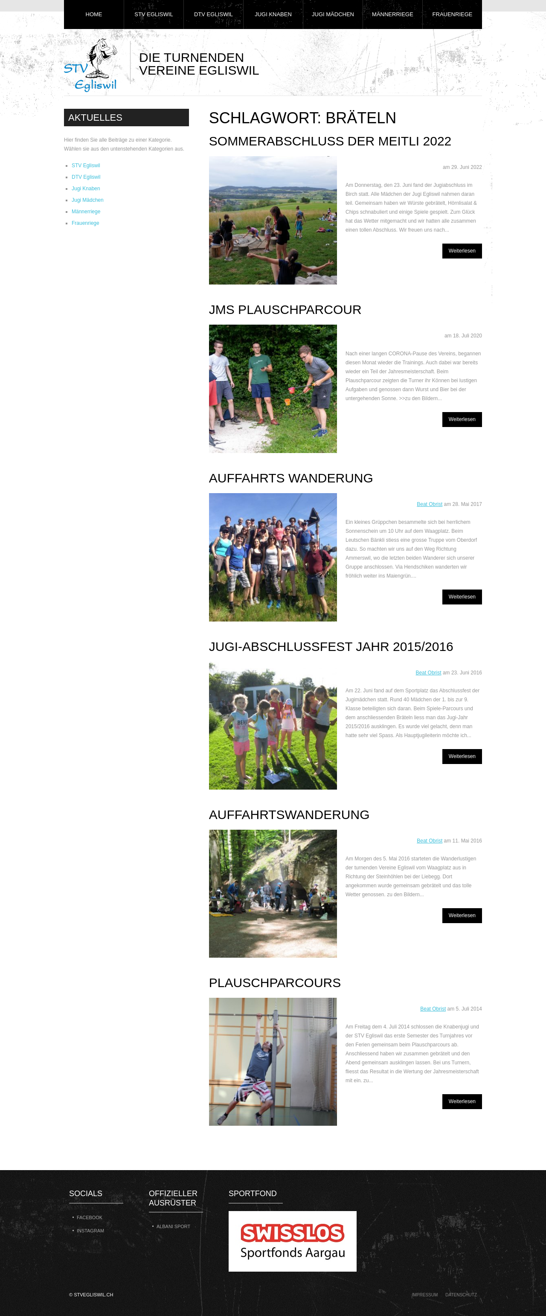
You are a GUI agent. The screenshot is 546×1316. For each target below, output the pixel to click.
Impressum (425, 1295)
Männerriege (392, 14)
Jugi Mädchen (333, 14)
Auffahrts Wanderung (291, 478)
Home (94, 14)
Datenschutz (461, 1295)
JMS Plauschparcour (285, 309)
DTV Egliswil (213, 14)
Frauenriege (453, 14)
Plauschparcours (275, 983)
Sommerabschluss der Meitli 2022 (330, 141)
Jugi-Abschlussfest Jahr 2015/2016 (331, 646)
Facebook (89, 1217)
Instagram (90, 1230)
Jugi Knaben (273, 14)
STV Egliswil (153, 14)
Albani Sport (173, 1226)
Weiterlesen (462, 251)
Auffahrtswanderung (289, 815)
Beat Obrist (429, 504)
